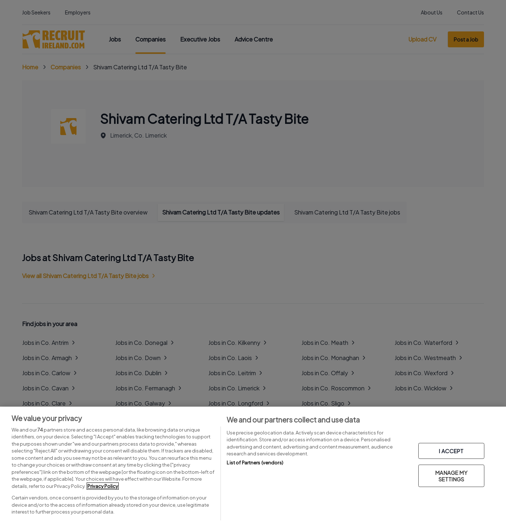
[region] (253, 465)
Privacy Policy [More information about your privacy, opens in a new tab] (102, 486)
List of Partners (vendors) (255, 462)
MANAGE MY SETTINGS (451, 475)
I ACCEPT (451, 450)
